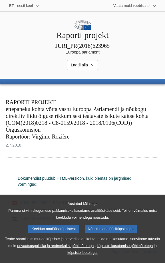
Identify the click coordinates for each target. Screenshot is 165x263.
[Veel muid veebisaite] (134, 5)
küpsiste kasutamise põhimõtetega (125, 253)
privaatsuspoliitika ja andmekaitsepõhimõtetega (55, 253)
